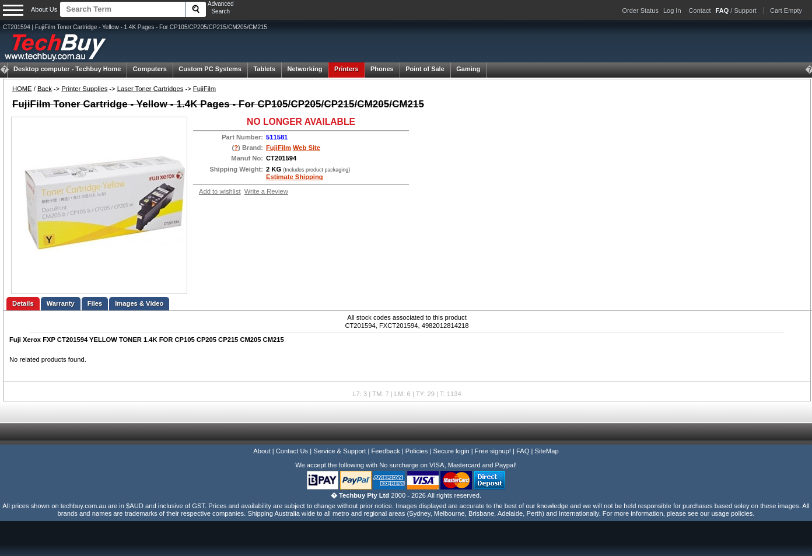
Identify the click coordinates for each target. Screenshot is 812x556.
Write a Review (266, 191)
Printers (346, 68)
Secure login (451, 450)
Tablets (264, 68)
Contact (700, 10)
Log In (672, 10)
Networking (305, 68)
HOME (22, 88)
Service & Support (339, 450)
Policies (416, 450)
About (261, 450)
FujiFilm (204, 88)
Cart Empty (786, 10)
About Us (44, 9)
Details (23, 303)
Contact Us (292, 450)
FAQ (522, 450)
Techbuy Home (67, 68)
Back (44, 88)
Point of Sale (424, 68)
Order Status (640, 10)
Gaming (468, 68)
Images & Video (139, 303)
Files (95, 303)
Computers (150, 68)
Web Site (306, 147)
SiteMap (547, 450)
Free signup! (493, 450)
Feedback (385, 450)
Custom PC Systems (210, 68)
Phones (382, 68)
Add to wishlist (220, 191)
